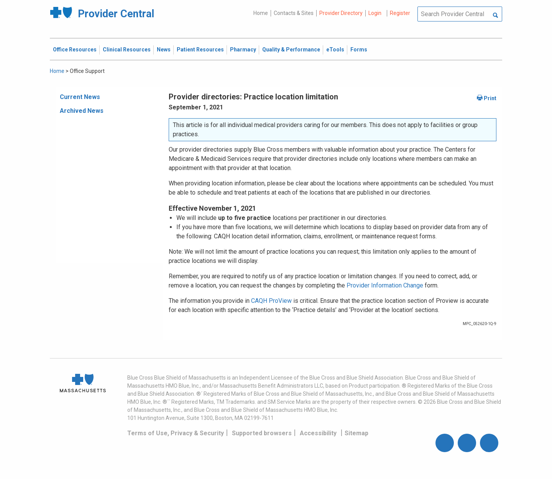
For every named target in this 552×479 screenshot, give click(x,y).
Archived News (82, 110)
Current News (80, 97)
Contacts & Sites (294, 13)
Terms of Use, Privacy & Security (175, 433)
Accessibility (318, 433)
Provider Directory (341, 13)
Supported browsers (262, 433)
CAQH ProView (271, 300)
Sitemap (356, 433)
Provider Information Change (385, 285)
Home (260, 13)
